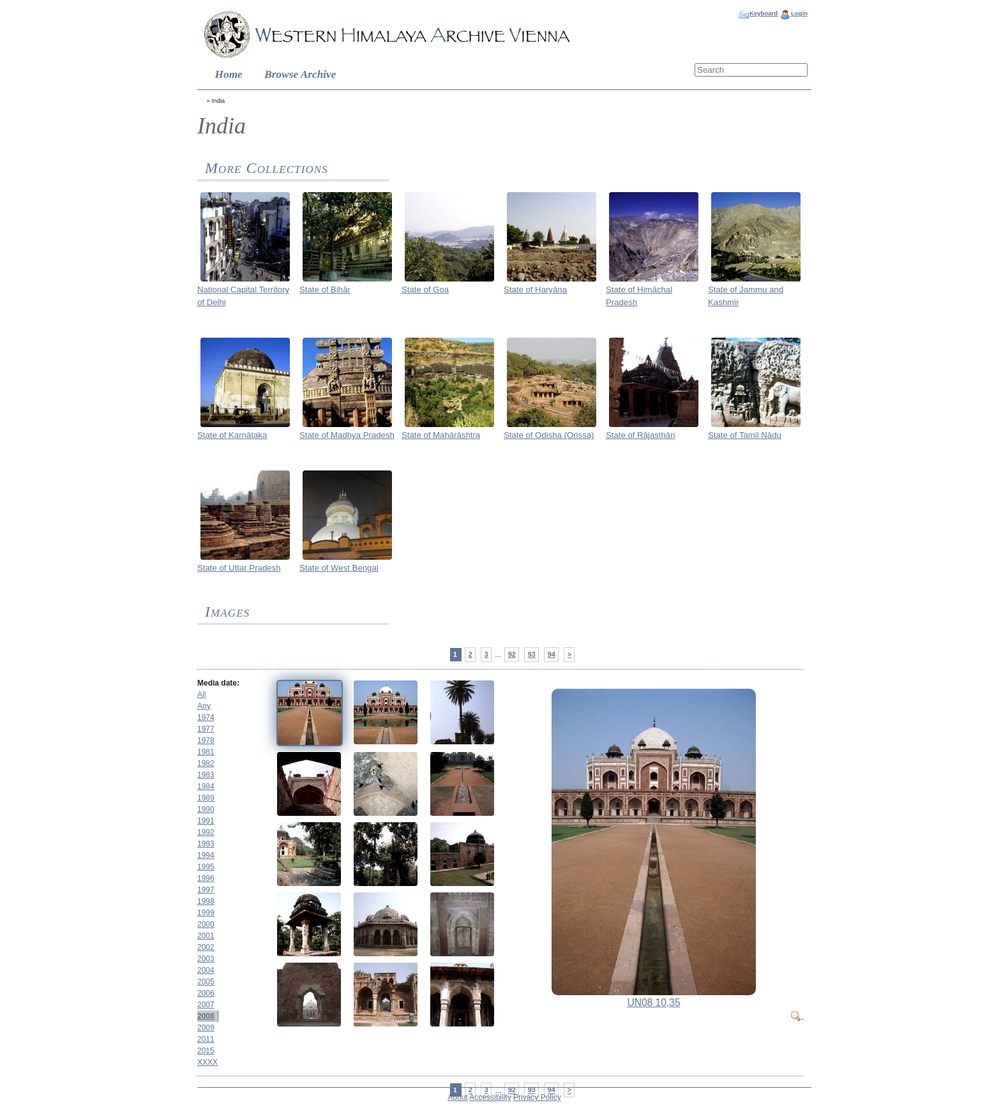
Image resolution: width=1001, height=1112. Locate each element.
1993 (205, 843)
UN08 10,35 (653, 1002)
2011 (205, 1039)
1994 (205, 855)
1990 (205, 809)
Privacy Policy (537, 1097)
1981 (205, 752)
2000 (205, 924)
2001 (205, 935)
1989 (205, 797)
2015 (205, 1050)
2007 (205, 1004)
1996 (205, 878)
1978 (205, 740)
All (201, 694)
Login (799, 13)
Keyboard (763, 13)
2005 (205, 981)
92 (512, 654)
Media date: (218, 683)
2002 (205, 947)
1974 (205, 717)
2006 (205, 993)
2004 (205, 970)
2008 (205, 1016)
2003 (205, 958)
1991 (205, 820)
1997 (205, 889)
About (457, 1097)
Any (204, 706)
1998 (205, 901)
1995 (205, 866)
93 (532, 654)
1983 (205, 774)
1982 (205, 763)
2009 (205, 1027)
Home (229, 74)
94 (551, 654)
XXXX (207, 1062)
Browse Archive (300, 74)
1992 (205, 832)
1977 (205, 729)
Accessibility (490, 1097)
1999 (205, 912)
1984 (205, 786)
